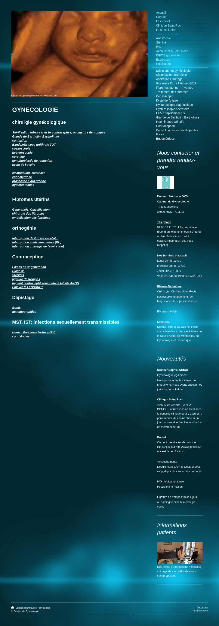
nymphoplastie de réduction (32, 160)
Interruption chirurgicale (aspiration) (38, 246)
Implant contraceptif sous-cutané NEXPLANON (45, 283)
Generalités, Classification (31, 209)
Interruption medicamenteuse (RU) (36, 242)
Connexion (202, 607)
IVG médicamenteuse (170, 481)
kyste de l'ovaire (23, 164)
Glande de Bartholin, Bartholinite (35, 136)
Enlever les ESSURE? (27, 287)
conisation (19, 140)
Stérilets (18, 275)
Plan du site (44, 608)
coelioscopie (21, 148)
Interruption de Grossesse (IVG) (35, 238)
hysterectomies (23, 185)
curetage (18, 156)
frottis (16, 307)
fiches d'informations (175, 566)
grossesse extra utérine (29, 181)
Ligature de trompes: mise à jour (177, 497)
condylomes (21, 336)
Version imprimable (23, 608)
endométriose (22, 177)
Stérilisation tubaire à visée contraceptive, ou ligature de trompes (58, 132)
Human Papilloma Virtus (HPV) (34, 332)
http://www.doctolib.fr (188, 446)
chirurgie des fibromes (28, 213)
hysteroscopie (22, 152)
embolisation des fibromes (31, 217)
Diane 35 (18, 271)
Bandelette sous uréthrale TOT (34, 144)
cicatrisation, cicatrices (28, 173)
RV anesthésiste (167, 311)
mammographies (24, 311)
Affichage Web (200, 610)
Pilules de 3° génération (29, 267)
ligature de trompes (26, 279)
